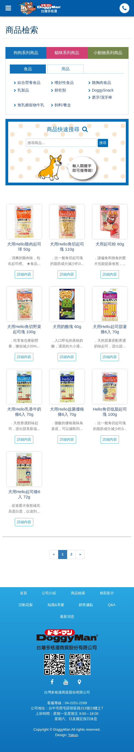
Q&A (111, 605)
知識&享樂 (55, 605)
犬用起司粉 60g (110, 244)
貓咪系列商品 (67, 52)
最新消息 (67, 617)
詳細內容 (24, 274)
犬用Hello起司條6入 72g (24, 494)
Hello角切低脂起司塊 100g (110, 412)
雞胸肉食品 (101, 82)
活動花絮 (26, 605)
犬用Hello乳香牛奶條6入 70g (24, 412)
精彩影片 (107, 593)
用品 (65, 68)
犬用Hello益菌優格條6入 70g (67, 412)
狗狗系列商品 (26, 52)
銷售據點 (86, 605)
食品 (28, 68)
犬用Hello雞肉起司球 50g (24, 246)
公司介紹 (49, 593)
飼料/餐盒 (63, 105)
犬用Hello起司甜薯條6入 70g (110, 329)
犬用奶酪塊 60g (67, 326)
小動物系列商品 (108, 52)
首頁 (23, 593)
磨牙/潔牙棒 (102, 97)
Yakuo (73, 735)
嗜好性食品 (64, 82)
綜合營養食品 (28, 82)
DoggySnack (103, 90)
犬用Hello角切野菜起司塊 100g (24, 329)
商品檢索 (78, 593)
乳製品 (23, 90)
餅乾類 (60, 90)
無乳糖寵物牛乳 (30, 105)
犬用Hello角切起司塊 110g (67, 246)
